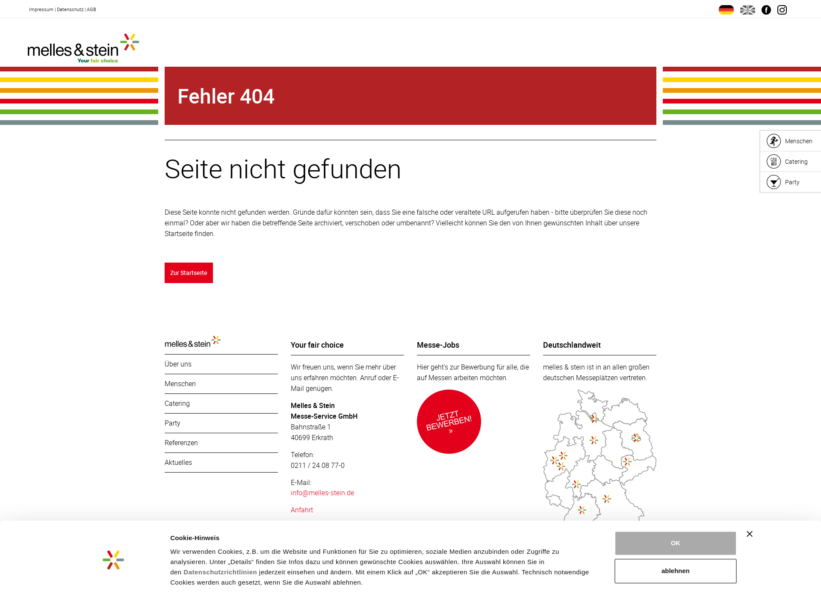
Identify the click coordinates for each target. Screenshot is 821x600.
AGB (91, 9)
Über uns (178, 364)
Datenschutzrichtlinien (220, 549)
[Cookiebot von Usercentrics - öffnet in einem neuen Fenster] (113, 583)
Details (181, 583)
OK (676, 520)
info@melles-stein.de (322, 494)
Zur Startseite (189, 273)
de (726, 10)
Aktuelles (178, 463)
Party (172, 424)
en (747, 10)
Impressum (41, 9)
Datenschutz (70, 9)
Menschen (180, 384)
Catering (177, 404)
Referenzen (181, 443)
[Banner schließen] (750, 511)
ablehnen (676, 548)
